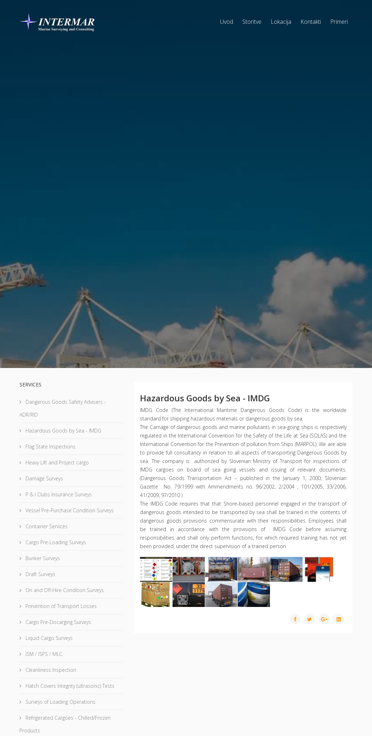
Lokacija (281, 22)
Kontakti (310, 22)
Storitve (251, 22)
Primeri (339, 22)
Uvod (226, 22)
